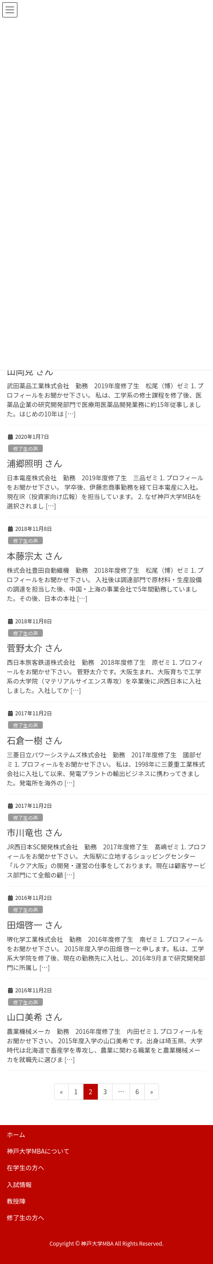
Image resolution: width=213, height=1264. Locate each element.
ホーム (16, 1134)
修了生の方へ (25, 1217)
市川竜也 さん (34, 832)
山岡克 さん (30, 371)
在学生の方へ (25, 1167)
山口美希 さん (34, 1016)
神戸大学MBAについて (38, 1150)
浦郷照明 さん (34, 463)
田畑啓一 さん (34, 924)
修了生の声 (25, 448)
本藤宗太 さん (34, 555)
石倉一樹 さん (34, 740)
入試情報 (19, 1184)
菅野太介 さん (34, 647)
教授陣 (16, 1201)
